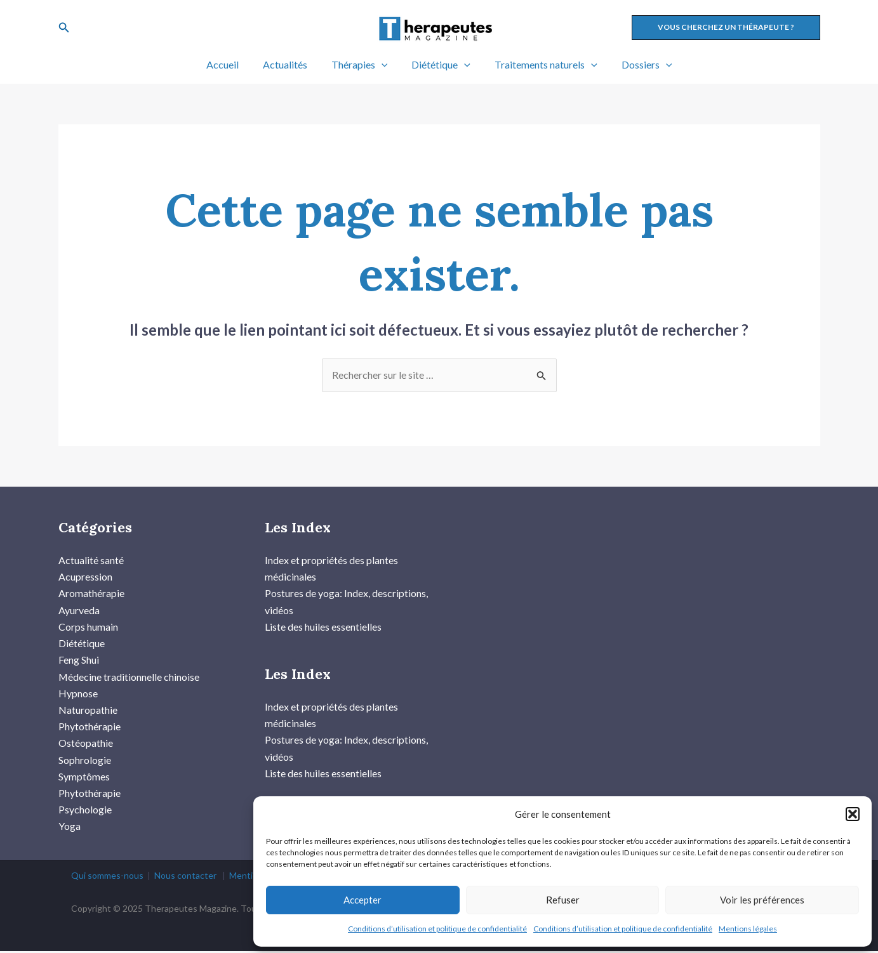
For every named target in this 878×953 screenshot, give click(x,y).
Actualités (291, 64)
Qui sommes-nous (107, 877)
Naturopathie (87, 711)
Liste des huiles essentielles (323, 627)
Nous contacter (185, 877)
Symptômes (84, 778)
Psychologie (85, 811)
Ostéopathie (85, 745)
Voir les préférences (762, 899)
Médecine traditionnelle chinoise (129, 677)
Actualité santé (91, 560)
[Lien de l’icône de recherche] (64, 28)
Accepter (362, 899)
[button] (852, 814)
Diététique (439, 64)
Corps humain (88, 627)
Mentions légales (748, 928)
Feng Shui (78, 661)
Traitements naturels (540, 64)
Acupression (85, 577)
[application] (383, 64)
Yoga (69, 828)
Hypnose (78, 694)
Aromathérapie (91, 594)
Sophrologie (84, 761)
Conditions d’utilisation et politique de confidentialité (437, 928)
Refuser (563, 899)
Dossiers (637, 64)
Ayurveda (79, 610)
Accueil (232, 64)
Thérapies (361, 64)
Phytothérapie (89, 727)
